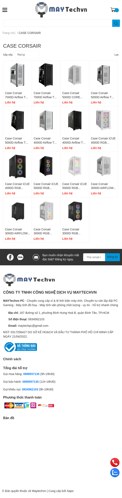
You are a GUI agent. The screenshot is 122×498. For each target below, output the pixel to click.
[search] (116, 23)
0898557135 (31, 374)
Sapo (70, 491)
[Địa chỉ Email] (101, 257)
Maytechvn (39, 491)
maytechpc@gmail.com (33, 325)
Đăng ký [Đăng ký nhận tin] (112, 256)
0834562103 (36, 319)
